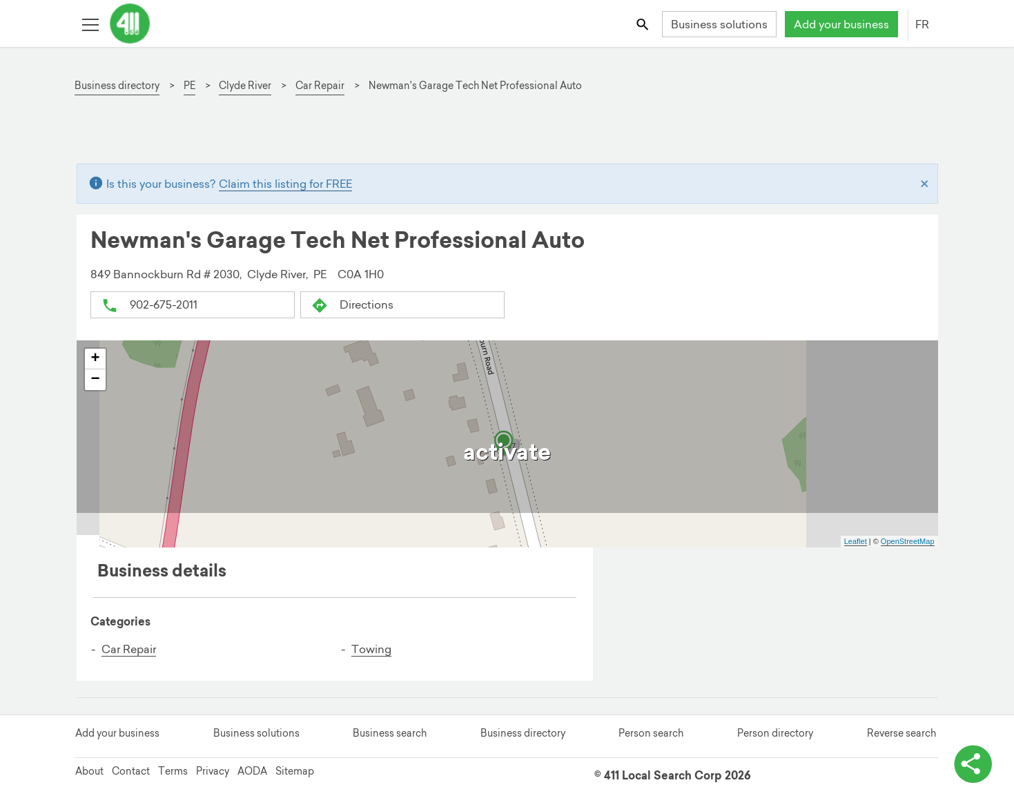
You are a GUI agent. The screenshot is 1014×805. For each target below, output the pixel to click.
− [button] (94, 379)
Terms (173, 771)
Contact (131, 771)
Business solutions (719, 24)
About (89, 771)
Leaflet (855, 541)
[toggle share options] (972, 763)
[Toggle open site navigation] (90, 24)
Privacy (212, 771)
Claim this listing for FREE (285, 184)
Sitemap (294, 771)
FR (922, 24)
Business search (390, 733)
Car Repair (128, 648)
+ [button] (94, 358)
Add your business (841, 24)
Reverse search (901, 733)
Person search (650, 733)
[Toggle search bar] (643, 24)
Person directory (775, 733)
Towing (371, 648)
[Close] (924, 183)
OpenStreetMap (908, 541)
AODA (252, 771)
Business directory (522, 733)
